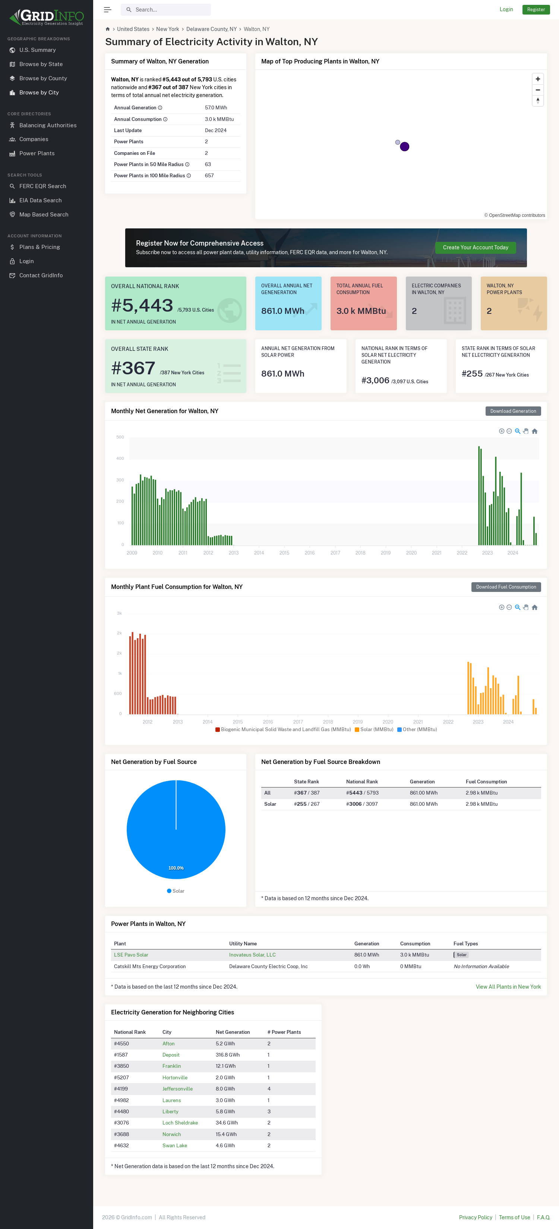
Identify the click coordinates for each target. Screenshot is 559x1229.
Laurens (171, 1100)
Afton (168, 1043)
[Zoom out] (538, 89)
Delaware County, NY (211, 29)
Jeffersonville (177, 1089)
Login (506, 9)
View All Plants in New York (508, 987)
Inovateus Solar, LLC (252, 955)
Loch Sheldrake (180, 1123)
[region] (46, 626)
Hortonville (174, 1077)
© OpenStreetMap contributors (514, 215)
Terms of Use (514, 1217)
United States (133, 29)
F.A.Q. (543, 1217)
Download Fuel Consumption (506, 587)
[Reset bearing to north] (538, 100)
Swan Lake (174, 1145)
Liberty (170, 1111)
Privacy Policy (475, 1217)
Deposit (171, 1055)
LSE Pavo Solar (131, 955)
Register (536, 9)
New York (167, 29)
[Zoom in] (538, 79)
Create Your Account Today (475, 247)
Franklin (171, 1066)
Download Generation (513, 411)
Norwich (171, 1134)
